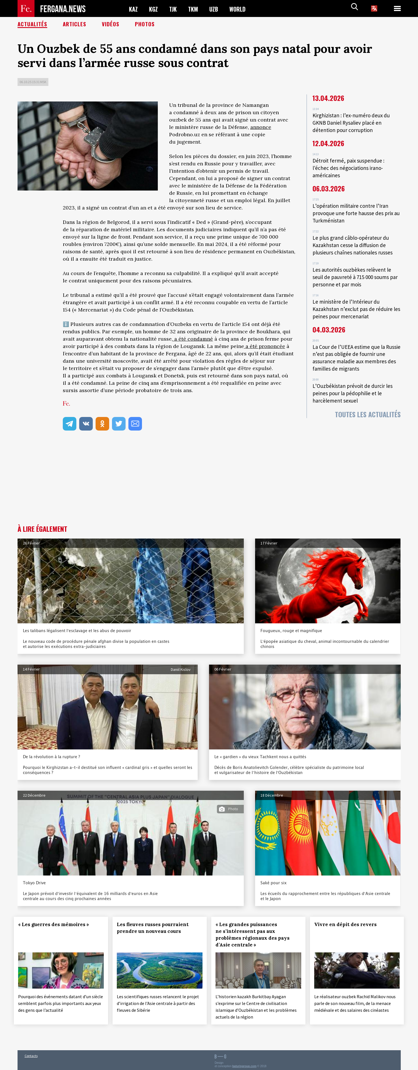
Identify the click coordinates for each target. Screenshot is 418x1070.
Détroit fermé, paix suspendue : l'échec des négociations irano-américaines (349, 165)
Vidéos (112, 24)
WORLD (243, 8)
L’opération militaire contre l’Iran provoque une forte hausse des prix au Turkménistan (354, 209)
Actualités (33, 24)
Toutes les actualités (368, 400)
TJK (175, 8)
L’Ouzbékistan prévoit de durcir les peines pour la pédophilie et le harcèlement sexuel (353, 380)
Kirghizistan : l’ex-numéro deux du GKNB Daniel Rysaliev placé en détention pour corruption (352, 122)
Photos (146, 24)
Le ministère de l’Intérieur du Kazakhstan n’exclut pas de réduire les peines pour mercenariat (353, 300)
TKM (196, 8)
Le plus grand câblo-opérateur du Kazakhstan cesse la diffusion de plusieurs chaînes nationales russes (354, 239)
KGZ (155, 8)
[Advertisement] (209, 482)
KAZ (134, 8)
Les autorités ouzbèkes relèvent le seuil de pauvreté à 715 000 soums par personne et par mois (353, 270)
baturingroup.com (244, 1063)
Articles (75, 24)
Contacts (31, 1053)
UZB (218, 8)
